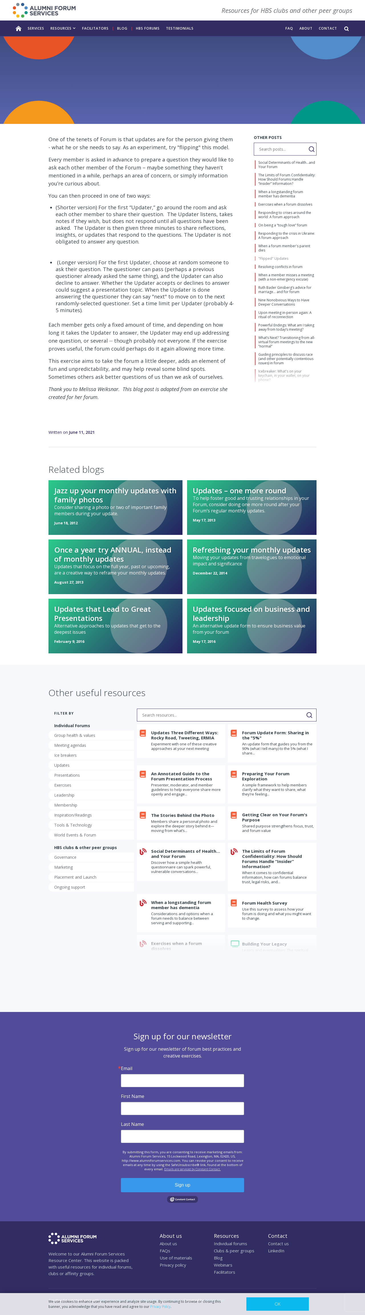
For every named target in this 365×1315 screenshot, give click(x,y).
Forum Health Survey (264, 902)
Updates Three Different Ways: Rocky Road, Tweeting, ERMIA (184, 735)
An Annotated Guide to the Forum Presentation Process (181, 776)
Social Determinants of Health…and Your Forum (185, 853)
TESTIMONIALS (180, 28)
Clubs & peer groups (234, 1250)
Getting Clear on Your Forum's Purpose (274, 817)
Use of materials (176, 1258)
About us (168, 1243)
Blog (122, 28)
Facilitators (224, 1272)
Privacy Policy (160, 1306)
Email (126, 1068)
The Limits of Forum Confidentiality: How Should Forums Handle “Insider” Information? (272, 858)
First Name (132, 1096)
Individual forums (230, 1243)
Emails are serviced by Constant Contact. (192, 1169)
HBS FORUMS (148, 28)
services (36, 28)
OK (277, 1304)
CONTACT (328, 28)
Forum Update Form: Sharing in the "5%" (275, 735)
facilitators (95, 28)
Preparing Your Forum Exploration (265, 776)
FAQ (289, 28)
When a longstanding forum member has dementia (181, 905)
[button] (63, 28)
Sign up (182, 1185)
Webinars (223, 1265)
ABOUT (306, 28)
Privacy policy (173, 1265)
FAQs (165, 1250)
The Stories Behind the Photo (182, 815)
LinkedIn (276, 1250)
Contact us (278, 1243)
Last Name (132, 1124)
